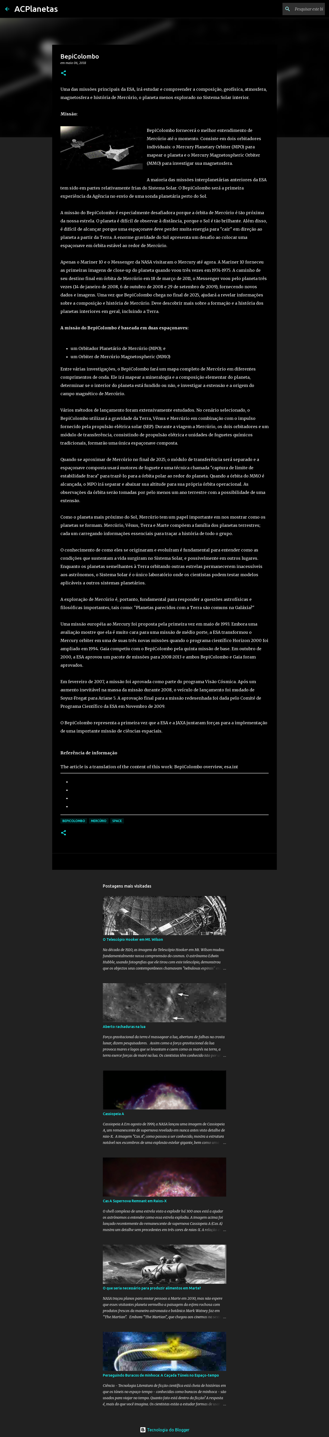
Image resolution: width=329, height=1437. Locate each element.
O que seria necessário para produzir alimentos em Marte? (152, 1288)
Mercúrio (98, 821)
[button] (63, 73)
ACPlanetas (36, 8)
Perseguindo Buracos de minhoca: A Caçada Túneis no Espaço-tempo (161, 1375)
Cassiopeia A (113, 1114)
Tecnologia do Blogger (164, 1429)
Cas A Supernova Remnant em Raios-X (135, 1201)
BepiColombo (73, 821)
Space (117, 821)
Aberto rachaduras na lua (124, 1027)
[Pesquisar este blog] (298, 9)
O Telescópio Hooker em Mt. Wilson (133, 939)
